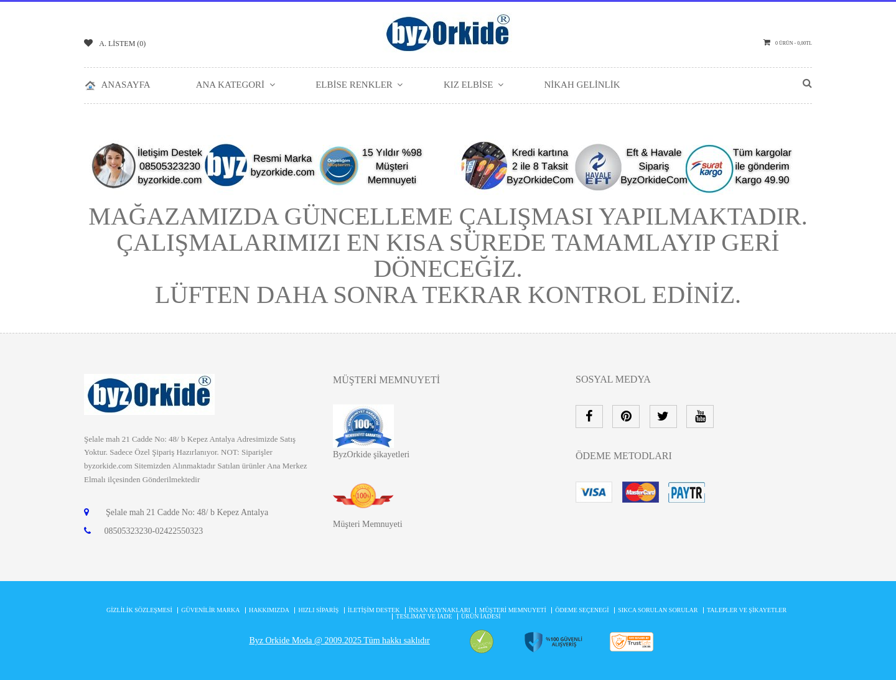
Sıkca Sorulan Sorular (658, 610)
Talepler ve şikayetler (746, 610)
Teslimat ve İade (424, 616)
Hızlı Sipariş (318, 610)
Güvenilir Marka (210, 610)
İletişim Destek (374, 610)
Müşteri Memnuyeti (368, 524)
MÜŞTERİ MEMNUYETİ (512, 610)
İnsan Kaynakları (439, 610)
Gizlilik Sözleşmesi (139, 610)
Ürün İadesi (481, 616)
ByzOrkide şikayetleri (371, 454)
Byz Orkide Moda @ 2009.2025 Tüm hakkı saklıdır (339, 640)
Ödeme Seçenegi (582, 610)
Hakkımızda (269, 610)
